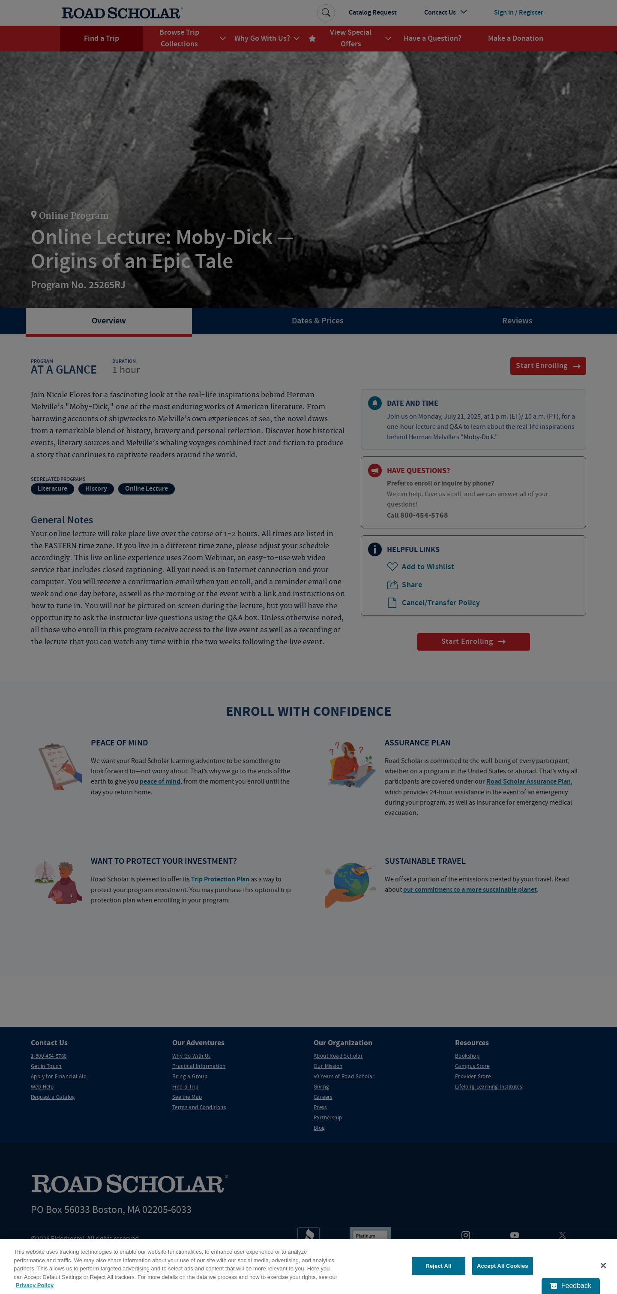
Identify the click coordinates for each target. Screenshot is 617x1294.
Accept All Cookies (502, 1266)
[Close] (603, 1265)
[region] (308, 1266)
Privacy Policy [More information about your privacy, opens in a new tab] (35, 1285)
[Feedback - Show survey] (571, 1286)
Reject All (438, 1266)
